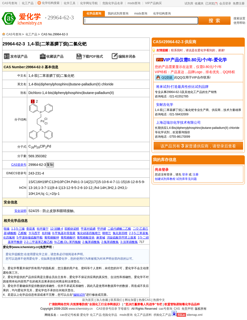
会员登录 (225, 3)
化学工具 (69, 3)
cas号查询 (165, 308)
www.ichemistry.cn (81, 308)
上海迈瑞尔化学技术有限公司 (178, 122)
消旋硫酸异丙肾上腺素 (121, 237)
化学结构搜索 (51, 3)
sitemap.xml (194, 315)
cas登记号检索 (69, 315)
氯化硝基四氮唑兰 (89, 233)
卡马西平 (34, 233)
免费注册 (239, 3)
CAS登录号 (18, 164)
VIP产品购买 (153, 3)
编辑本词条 (127, 56)
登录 (185, 174)
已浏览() (211, 3)
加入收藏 (102, 300)
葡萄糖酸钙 (68, 237)
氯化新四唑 (120, 233)
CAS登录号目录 (106, 308)
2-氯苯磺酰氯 (110, 242)
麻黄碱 (100, 237)
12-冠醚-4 (56, 228)
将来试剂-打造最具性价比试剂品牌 (182, 87)
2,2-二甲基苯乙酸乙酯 (38, 242)
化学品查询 (93, 13)
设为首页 (88, 300)
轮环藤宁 (43, 228)
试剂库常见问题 (186, 179)
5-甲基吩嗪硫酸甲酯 (30, 237)
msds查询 (134, 3)
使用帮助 (239, 23)
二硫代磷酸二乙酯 (119, 228)
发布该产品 (18, 56)
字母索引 (124, 308)
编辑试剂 (79, 294)
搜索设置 (239, 18)
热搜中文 (159, 300)
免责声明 (187, 308)
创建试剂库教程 (165, 179)
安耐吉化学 (164, 105)
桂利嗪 (46, 233)
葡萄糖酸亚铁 (86, 237)
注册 (195, 174)
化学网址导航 (89, 3)
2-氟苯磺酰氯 (91, 242)
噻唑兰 (106, 233)
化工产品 (28, 3)
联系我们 (116, 300)
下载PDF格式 (92, 56)
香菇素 (30, 228)
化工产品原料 (143, 315)
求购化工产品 (162, 315)
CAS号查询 (9, 3)
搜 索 (214, 20)
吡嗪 (7, 228)
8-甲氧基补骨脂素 (63, 233)
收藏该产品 (54, 56)
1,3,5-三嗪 (18, 228)
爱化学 (84, 315)
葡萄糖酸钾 (51, 237)
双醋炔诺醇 (71, 228)
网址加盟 (130, 300)
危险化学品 (109, 315)
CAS (177, 308)
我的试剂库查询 (118, 13)
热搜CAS (145, 300)
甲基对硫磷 (88, 228)
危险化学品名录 (112, 3)
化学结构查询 (162, 13)
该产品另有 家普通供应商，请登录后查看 (198, 145)
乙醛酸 (22, 233)
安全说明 (20, 211)
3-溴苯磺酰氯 (129, 242)
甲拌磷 (101, 228)
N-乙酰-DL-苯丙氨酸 (67, 242)
